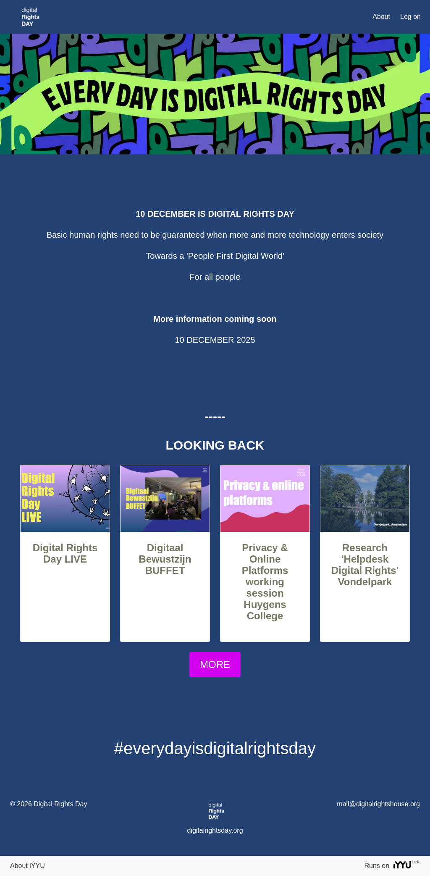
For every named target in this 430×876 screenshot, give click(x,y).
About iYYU (27, 865)
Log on (410, 16)
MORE (215, 664)
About (381, 16)
